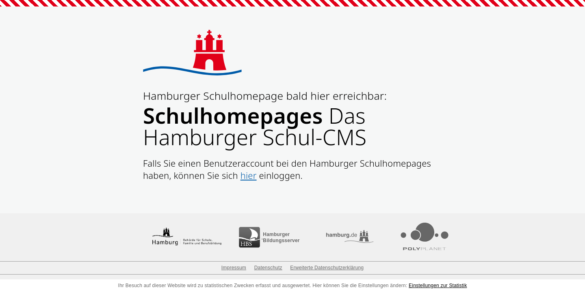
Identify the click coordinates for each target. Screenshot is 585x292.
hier (248, 175)
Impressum (233, 268)
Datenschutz (268, 268)
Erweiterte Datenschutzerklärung (327, 268)
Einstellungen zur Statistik (438, 285)
